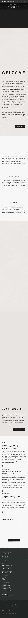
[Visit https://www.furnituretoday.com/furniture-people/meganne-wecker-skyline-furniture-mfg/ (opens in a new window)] (2, 491)
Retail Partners (5, 555)
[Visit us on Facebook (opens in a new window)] (10, 610)
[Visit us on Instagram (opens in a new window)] (6, 610)
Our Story (4, 577)
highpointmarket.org (6, 590)
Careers (3, 579)
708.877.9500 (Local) (7, 571)
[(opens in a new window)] (14, 605)
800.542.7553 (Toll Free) (7, 570)
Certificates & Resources (7, 596)
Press (3, 578)
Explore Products (5, 553)
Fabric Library (5, 557)
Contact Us (4, 562)
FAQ (3, 563)
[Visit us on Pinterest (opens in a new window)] (3, 610)
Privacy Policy (5, 594)
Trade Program (5, 556)
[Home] (13, 6)
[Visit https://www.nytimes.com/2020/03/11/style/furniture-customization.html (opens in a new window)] (2, 512)
